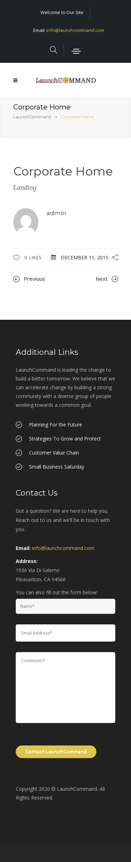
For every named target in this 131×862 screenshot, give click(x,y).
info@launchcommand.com (75, 30)
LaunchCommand (32, 116)
